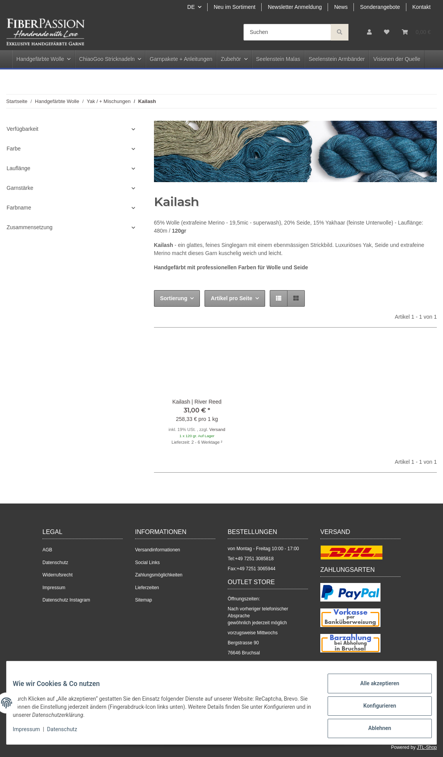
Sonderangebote (380, 7)
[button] (369, 32)
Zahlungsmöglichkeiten (159, 575)
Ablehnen (373, 730)
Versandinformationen (157, 550)
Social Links (147, 562)
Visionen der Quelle (396, 59)
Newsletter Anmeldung (295, 7)
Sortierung (174, 298)
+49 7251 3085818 (254, 558)
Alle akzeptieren (373, 689)
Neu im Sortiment (234, 7)
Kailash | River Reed (197, 402)
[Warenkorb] (416, 32)
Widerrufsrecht (57, 575)
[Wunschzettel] (387, 32)
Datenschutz (55, 562)
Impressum (53, 587)
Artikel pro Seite (231, 298)
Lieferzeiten (147, 587)
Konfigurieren (373, 709)
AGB (47, 550)
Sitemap (143, 600)
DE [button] (190, 7)
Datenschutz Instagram (66, 600)
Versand (217, 429)
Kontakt (422, 7)
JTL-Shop (427, 747)
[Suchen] (287, 32)
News (341, 7)
